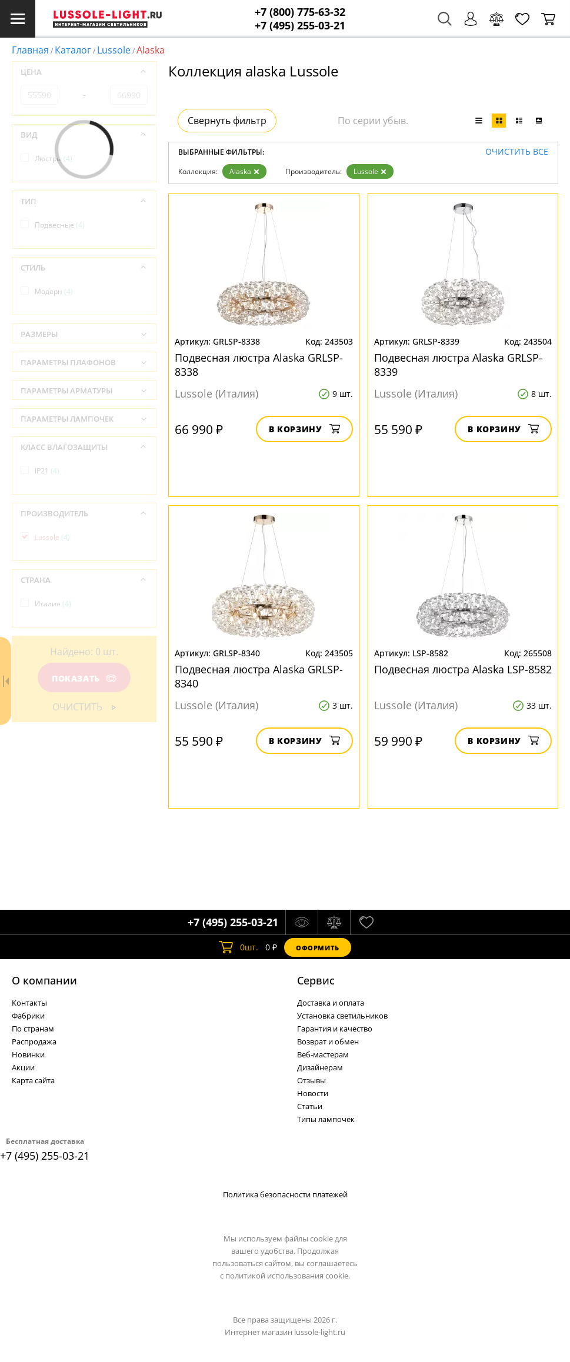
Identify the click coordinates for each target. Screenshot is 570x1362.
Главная (30, 50)
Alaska (244, 171)
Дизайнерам (320, 1067)
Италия (53, 604)
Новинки (28, 1054)
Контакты (29, 1002)
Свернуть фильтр (227, 120)
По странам (33, 1028)
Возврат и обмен (328, 1041)
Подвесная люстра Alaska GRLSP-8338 (259, 364)
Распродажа (34, 1041)
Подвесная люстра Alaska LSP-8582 (463, 669)
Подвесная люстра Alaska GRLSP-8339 (458, 364)
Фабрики (28, 1015)
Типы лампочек (326, 1119)
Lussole (114, 50)
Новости (312, 1093)
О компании (44, 980)
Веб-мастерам (323, 1054)
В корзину (304, 429)
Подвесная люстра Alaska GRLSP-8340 (259, 676)
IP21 (47, 471)
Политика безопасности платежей (285, 1194)
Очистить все (516, 152)
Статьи (309, 1106)
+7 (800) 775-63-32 (300, 12)
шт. (238, 947)
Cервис (316, 980)
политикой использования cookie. (287, 1275)
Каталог (73, 50)
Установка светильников (342, 1015)
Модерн (54, 291)
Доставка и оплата (330, 1002)
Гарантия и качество (334, 1028)
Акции (23, 1067)
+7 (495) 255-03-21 (300, 25)
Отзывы (311, 1080)
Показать (84, 678)
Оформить (317, 947)
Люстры (53, 158)
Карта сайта (33, 1080)
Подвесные (60, 225)
